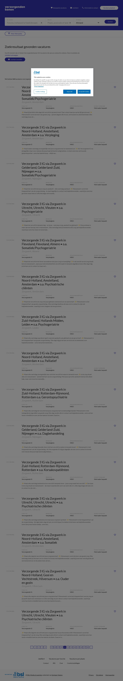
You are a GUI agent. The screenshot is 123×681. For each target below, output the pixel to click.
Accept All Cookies (84, 91)
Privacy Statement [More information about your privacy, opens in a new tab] (39, 86)
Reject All (69, 91)
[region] (62, 82)
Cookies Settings (40, 91)
